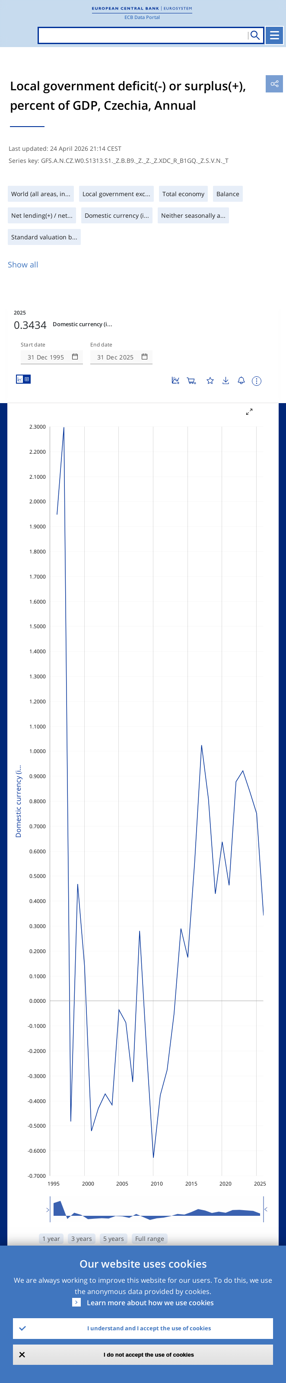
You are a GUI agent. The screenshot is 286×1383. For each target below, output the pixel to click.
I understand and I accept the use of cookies (149, 1328)
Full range (149, 1238)
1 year (51, 1238)
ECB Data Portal (142, 17)
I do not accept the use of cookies (149, 1354)
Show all (23, 264)
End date (101, 344)
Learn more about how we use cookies (150, 1302)
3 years (81, 1238)
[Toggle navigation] (274, 35)
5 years (113, 1238)
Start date (33, 344)
